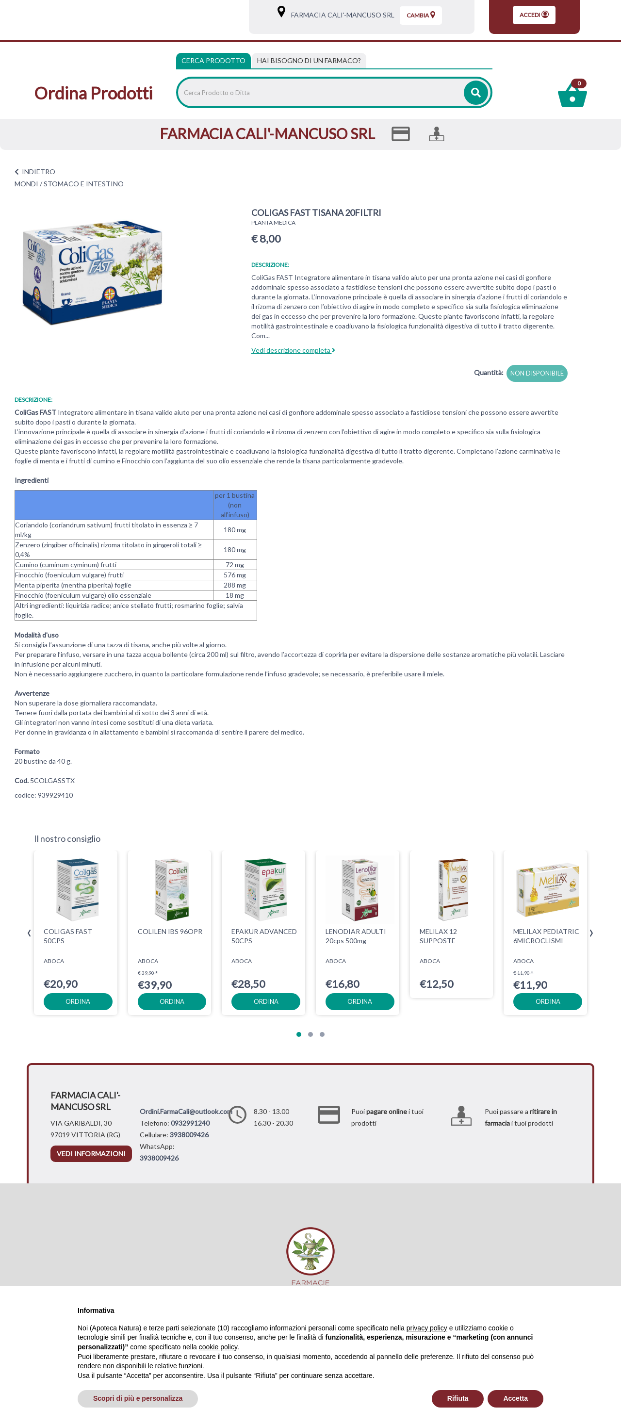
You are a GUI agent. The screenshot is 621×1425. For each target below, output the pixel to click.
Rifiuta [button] (458, 1398)
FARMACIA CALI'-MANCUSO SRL (340, 15)
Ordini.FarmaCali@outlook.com (186, 1111)
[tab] (309, 60)
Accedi (534, 14)
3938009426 (189, 1134)
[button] (299, 1034)
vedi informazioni (91, 1153)
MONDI (26, 184)
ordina (77, 1001)
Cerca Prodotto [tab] (213, 60)
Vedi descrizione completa (293, 350)
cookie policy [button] (218, 1347)
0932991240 (190, 1123)
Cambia (421, 15)
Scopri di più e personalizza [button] (137, 1398)
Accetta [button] (515, 1398)
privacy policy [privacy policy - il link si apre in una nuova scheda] (427, 1328)
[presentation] (29, 933)
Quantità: (489, 372)
